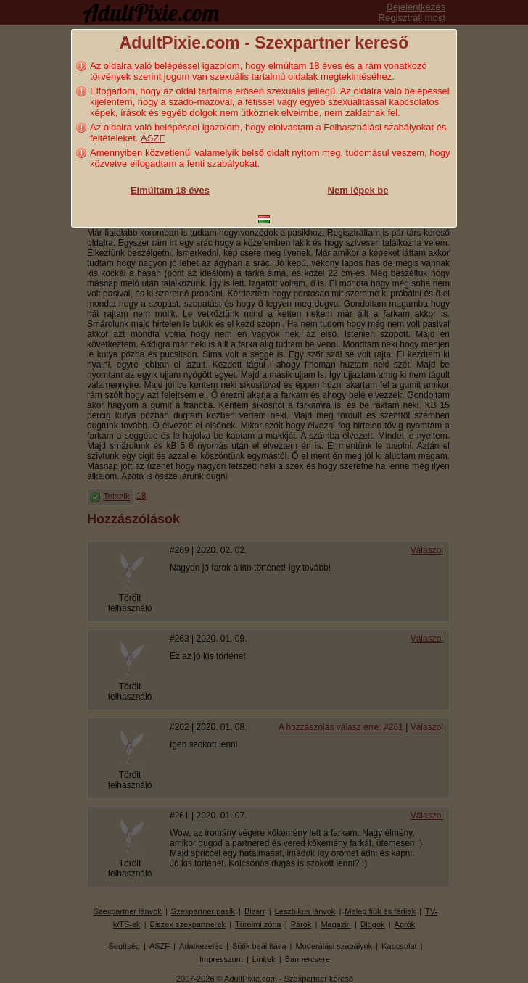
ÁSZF (153, 138)
